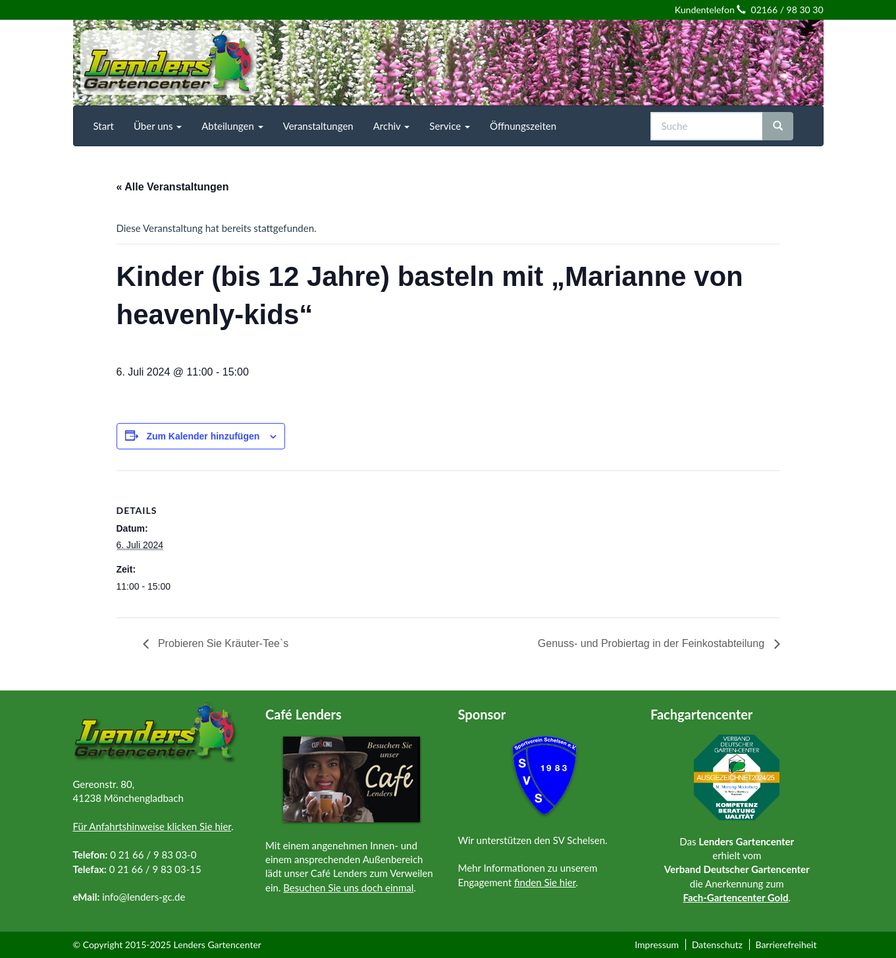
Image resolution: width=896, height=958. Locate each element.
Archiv (391, 126)
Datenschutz (717, 944)
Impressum (657, 944)
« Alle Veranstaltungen (173, 186)
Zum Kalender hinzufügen (202, 436)
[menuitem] (104, 126)
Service (449, 126)
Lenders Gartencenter (217, 944)
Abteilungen (232, 126)
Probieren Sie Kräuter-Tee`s (222, 643)
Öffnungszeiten (523, 126)
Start (103, 126)
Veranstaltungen (318, 126)
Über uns (158, 126)
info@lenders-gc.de (143, 897)
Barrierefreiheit (785, 944)
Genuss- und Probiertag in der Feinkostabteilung (653, 643)
